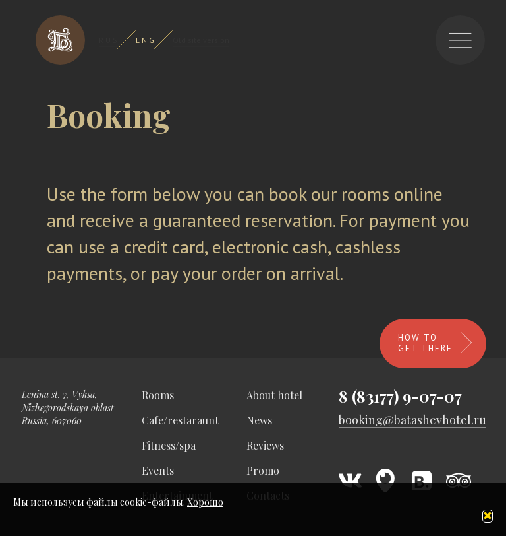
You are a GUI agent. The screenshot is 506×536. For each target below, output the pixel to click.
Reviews (265, 445)
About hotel (274, 395)
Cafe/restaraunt (180, 420)
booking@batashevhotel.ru (412, 420)
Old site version (201, 40)
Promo (262, 470)
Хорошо (205, 502)
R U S (108, 40)
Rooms (158, 395)
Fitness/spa (169, 445)
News (259, 420)
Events (158, 470)
